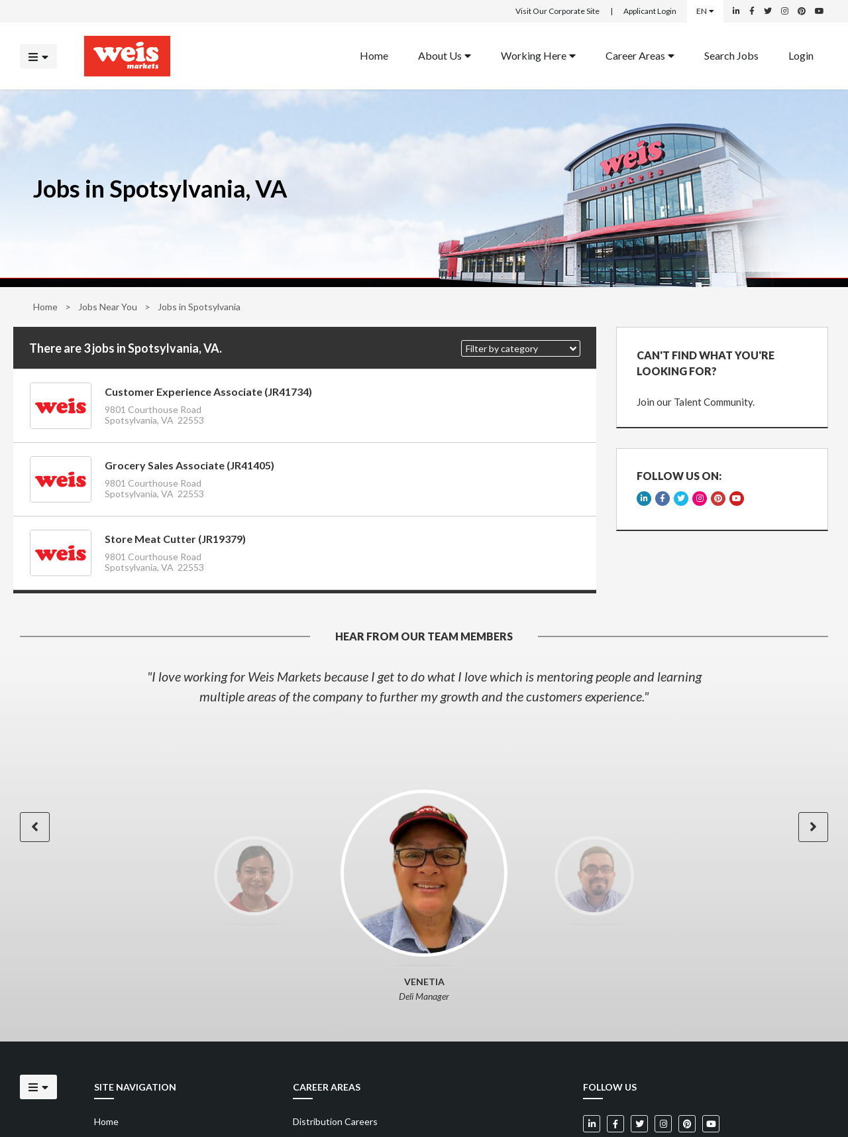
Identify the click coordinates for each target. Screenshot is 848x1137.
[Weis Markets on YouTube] (819, 11)
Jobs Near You (107, 306)
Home (45, 306)
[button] (520, 348)
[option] (424, 686)
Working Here (538, 54)
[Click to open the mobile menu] (38, 56)
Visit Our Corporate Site (557, 11)
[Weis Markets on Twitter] (768, 11)
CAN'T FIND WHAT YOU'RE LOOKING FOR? (705, 363)
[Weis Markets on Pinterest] (802, 11)
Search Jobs (731, 54)
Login (801, 54)
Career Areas (640, 54)
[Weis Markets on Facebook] (752, 11)
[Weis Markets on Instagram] (784, 11)
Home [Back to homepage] (374, 54)
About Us (444, 54)
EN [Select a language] (705, 11)
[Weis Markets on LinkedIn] (736, 11)
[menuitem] (374, 56)
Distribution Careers (335, 1121)
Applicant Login (649, 11)
